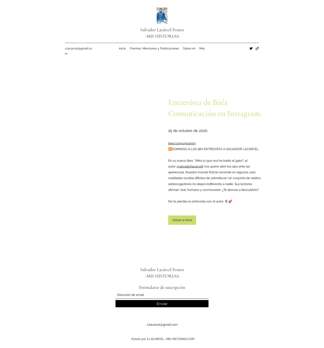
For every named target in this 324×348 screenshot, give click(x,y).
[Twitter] (251, 48)
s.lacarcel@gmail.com (162, 324)
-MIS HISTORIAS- (162, 36)
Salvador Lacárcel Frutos (162, 29)
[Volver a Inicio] (182, 220)
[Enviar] (162, 303)
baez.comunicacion (182, 143)
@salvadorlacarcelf (189, 166)
